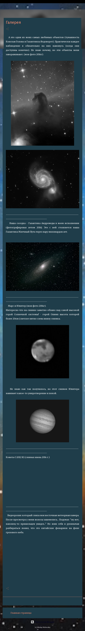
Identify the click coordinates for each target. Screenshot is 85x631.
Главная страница (21, 613)
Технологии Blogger (42, 622)
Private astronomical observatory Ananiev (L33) (31, 1)
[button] (7, 29)
